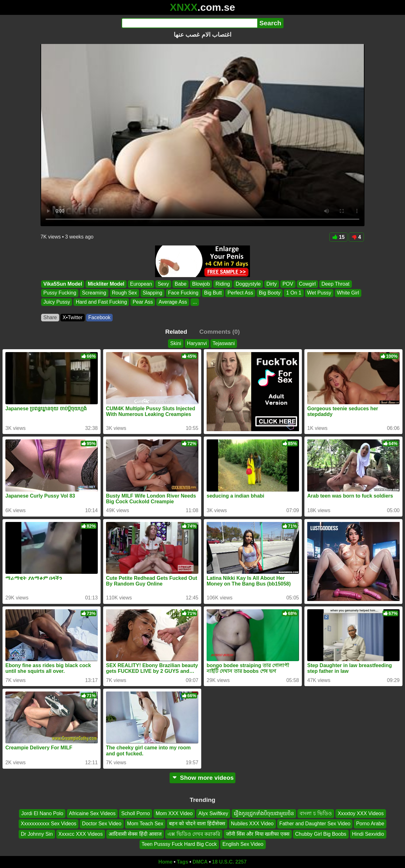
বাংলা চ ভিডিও (316, 813)
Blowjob (201, 284)
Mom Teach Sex (145, 823)
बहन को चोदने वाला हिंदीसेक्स (197, 823)
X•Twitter (73, 317)
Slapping (152, 293)
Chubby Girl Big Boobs (320, 833)
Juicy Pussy (56, 302)
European (141, 284)
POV (288, 284)
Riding (222, 284)
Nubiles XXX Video (252, 823)
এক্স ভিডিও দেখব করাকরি (193, 833)
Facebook (99, 317)
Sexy (163, 284)
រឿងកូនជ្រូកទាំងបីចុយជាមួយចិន (264, 813)
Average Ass (173, 302)
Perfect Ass (240, 293)
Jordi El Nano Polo (42, 813)
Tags (182, 862)
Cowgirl (307, 284)
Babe (180, 284)
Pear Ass (143, 302)
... (195, 302)
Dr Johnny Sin (37, 833)
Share (50, 317)
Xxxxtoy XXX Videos (361, 813)
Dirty (271, 284)
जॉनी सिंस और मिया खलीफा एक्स (257, 833)
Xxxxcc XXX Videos (81, 833)
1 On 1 (293, 293)
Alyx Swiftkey (213, 813)
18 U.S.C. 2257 (229, 862)
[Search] (189, 23)
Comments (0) (219, 331)
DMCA (200, 862)
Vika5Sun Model (62, 284)
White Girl (348, 293)
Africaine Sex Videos (92, 813)
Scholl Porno (135, 813)
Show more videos (202, 777)
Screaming (94, 293)
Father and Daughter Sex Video (315, 823)
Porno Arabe (370, 823)
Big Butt (213, 293)
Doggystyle (248, 284)
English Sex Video (243, 844)
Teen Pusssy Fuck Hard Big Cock (179, 844)
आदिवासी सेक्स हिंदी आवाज (135, 833)
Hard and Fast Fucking (101, 302)
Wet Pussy (319, 293)
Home (165, 862)
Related (176, 331)
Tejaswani (224, 343)
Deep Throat (335, 284)
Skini (175, 343)
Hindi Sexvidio (368, 833)
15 (338, 237)
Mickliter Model (106, 284)
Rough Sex (124, 293)
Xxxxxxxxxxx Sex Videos (49, 823)
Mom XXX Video (174, 813)
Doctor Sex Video (101, 823)
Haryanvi (197, 343)
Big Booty (269, 293)
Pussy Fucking (59, 293)
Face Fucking (183, 293)
